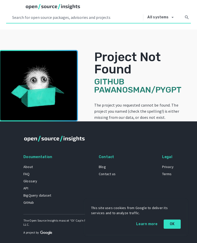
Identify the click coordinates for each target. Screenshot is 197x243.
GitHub (28, 202)
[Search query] (76, 17)
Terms (167, 174)
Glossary (30, 181)
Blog (102, 166)
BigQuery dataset (37, 195)
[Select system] (162, 17)
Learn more (147, 224)
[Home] (53, 6)
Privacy (168, 166)
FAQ (26, 174)
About (28, 166)
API (26, 188)
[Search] (187, 17)
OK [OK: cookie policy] (172, 224)
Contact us (107, 174)
